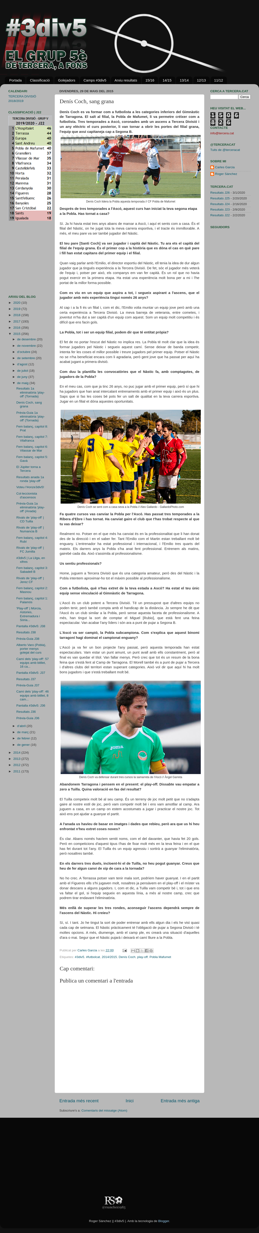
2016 (17, 327)
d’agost (22, 364)
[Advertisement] (22, 257)
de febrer (24, 738)
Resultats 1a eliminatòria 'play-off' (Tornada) (30, 392)
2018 (17, 315)
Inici (130, 1100)
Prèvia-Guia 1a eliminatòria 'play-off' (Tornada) (30, 416)
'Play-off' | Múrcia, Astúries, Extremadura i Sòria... (29, 614)
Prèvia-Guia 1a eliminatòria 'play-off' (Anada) (30, 507)
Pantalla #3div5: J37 (30, 672)
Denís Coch (127, 957)
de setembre (26, 358)
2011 (17, 771)
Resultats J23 (220, 209)
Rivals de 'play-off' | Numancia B (30, 529)
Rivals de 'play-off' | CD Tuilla (30, 519)
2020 (17, 302)
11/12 (218, 80)
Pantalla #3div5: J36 (30, 705)
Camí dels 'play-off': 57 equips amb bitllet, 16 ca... (32, 662)
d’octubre (24, 352)
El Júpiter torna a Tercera (28, 468)
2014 (17, 752)
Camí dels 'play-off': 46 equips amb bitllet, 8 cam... (32, 695)
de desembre (27, 339)
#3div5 (79, 957)
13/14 (184, 80)
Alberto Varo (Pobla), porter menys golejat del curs (31, 648)
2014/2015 (109, 957)
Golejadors (66, 80)
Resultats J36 (26, 711)
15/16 (149, 80)
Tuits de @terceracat (225, 150)
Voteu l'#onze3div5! (30, 487)
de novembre (27, 345)
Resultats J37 (26, 679)
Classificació (40, 80)
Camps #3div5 (94, 80)
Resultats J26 (220, 192)
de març (23, 732)
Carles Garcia (87, 950)
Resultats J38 (26, 632)
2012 (17, 765)
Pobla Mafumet (160, 957)
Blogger (163, 1221)
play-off (142, 957)
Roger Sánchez (226, 174)
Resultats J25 (220, 198)
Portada (15, 80)
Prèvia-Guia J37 (27, 685)
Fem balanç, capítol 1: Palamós (32, 600)
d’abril (22, 726)
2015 (17, 334)
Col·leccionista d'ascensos (26, 495)
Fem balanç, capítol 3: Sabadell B (32, 569)
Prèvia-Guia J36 (27, 718)
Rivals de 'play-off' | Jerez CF (30, 580)
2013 (17, 759)
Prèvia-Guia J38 (27, 639)
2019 (17, 309)
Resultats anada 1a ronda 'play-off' (30, 479)
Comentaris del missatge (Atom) (104, 1110)
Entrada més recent (79, 1100)
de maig (23, 383)
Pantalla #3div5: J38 (30, 626)
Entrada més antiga (180, 1100)
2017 (17, 321)
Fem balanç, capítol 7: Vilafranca (32, 438)
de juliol (23, 370)
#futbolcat (93, 957)
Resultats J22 (220, 215)
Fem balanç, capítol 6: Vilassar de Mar (32, 448)
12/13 (201, 80)
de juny (22, 377)
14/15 (167, 80)
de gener (24, 745)
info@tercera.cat (222, 133)
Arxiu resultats (126, 80)
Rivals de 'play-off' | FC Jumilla (30, 549)
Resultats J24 (220, 204)
